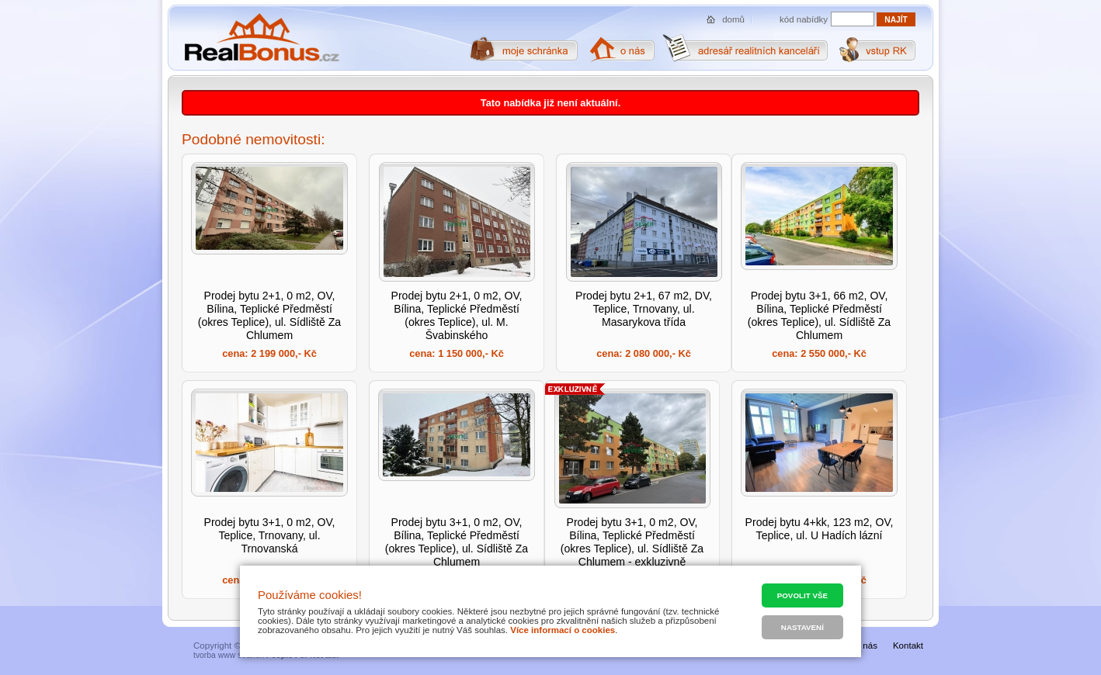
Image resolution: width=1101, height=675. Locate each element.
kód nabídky (804, 19)
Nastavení (802, 627)
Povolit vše (802, 595)
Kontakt (908, 645)
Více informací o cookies (562, 630)
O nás (865, 645)
